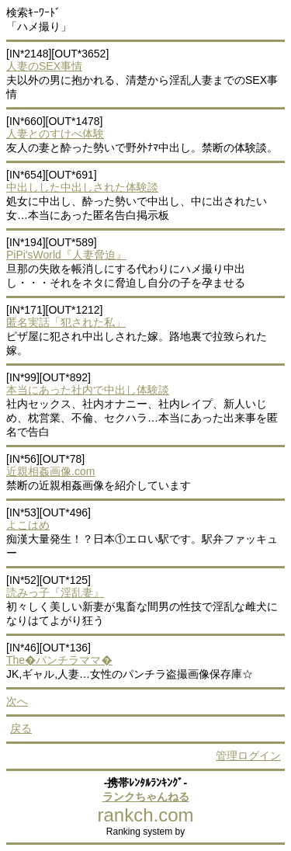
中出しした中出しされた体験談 (82, 187)
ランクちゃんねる (145, 796)
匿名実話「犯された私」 (66, 322)
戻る (21, 728)
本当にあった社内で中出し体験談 (87, 390)
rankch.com (145, 814)
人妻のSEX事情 (44, 66)
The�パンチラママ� (59, 660)
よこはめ (28, 525)
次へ (17, 701)
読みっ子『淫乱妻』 (55, 592)
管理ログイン (248, 755)
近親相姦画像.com (50, 471)
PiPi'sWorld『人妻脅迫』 (66, 254)
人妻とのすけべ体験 (55, 133)
